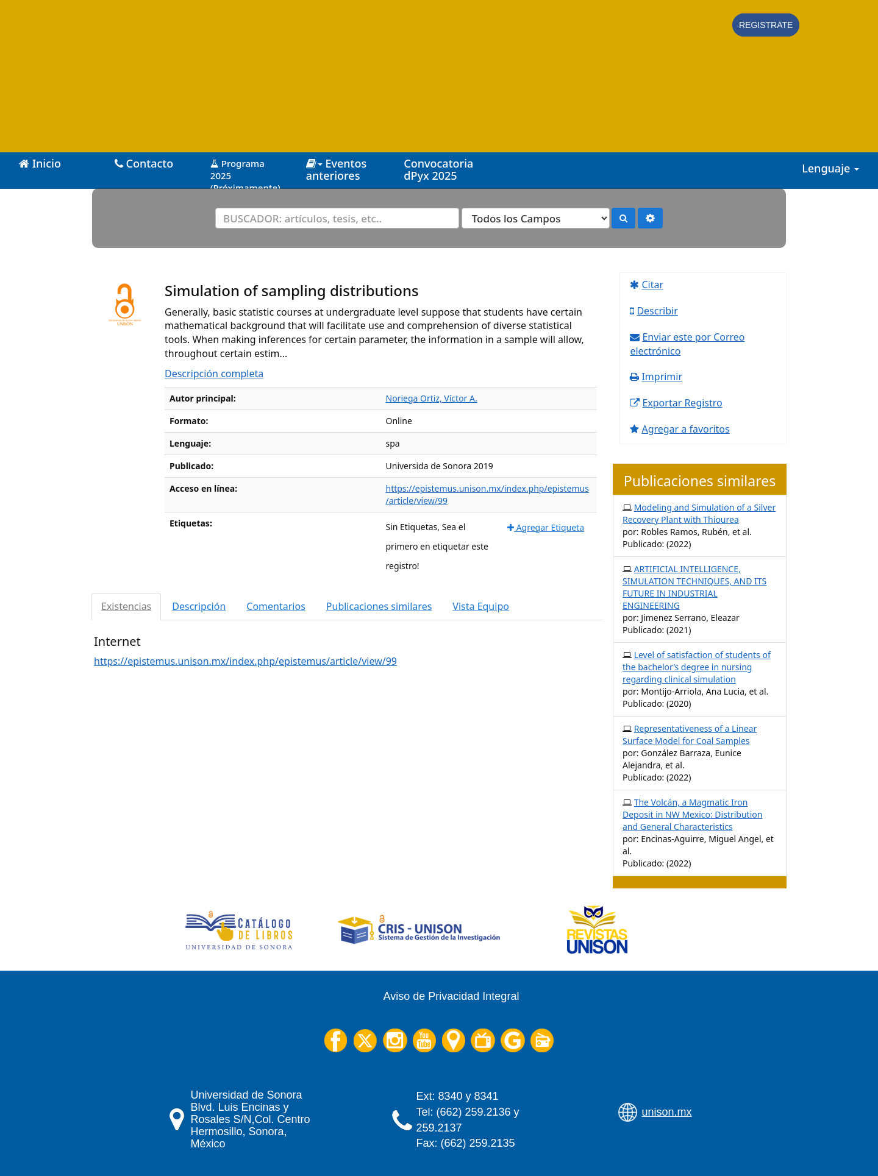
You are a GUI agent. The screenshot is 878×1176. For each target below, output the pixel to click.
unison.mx (667, 1112)
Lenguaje (830, 168)
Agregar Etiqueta (545, 527)
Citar (652, 284)
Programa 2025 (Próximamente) (245, 171)
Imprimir (661, 376)
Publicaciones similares (379, 606)
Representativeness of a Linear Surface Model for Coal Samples (690, 734)
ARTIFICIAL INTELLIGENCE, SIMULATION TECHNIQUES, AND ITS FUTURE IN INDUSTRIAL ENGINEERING (694, 587)
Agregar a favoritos (685, 429)
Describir (657, 310)
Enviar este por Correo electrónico (687, 344)
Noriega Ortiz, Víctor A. (431, 398)
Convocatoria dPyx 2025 (438, 169)
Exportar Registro (682, 402)
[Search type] (536, 218)
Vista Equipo (480, 606)
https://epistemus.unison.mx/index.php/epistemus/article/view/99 (245, 661)
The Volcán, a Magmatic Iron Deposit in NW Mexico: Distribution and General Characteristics (692, 814)
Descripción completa (214, 373)
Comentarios (275, 606)
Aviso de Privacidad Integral (451, 996)
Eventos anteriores (336, 169)
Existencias (126, 606)
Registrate (766, 25)
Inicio (40, 163)
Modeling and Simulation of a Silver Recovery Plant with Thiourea (699, 513)
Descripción (199, 606)
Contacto (144, 163)
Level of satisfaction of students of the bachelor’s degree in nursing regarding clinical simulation (697, 667)
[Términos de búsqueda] (337, 218)
